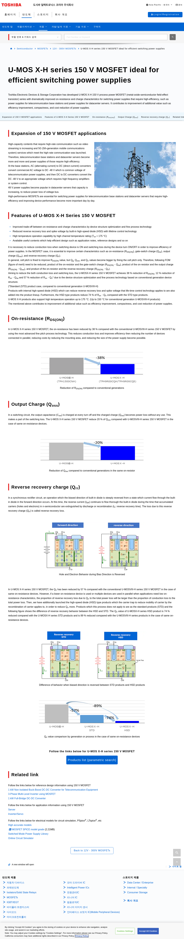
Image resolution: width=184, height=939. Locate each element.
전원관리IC (73, 892)
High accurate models (20, 825)
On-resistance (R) (103, 117)
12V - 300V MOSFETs (64, 48)
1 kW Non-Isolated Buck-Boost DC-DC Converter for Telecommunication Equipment (53, 789)
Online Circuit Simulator (21, 838)
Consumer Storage (137, 892)
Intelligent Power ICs (78, 887)
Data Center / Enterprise (140, 882)
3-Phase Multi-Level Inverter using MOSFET (32, 794)
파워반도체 (13, 887)
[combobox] (115, 37)
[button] (159, 5)
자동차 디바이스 (15, 882)
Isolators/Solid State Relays (21, 892)
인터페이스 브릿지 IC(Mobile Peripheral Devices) (93, 912)
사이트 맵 (177, 867)
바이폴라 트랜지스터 (18, 907)
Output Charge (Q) (128, 117)
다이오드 (11, 912)
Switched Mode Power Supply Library (28, 834)
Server (11, 809)
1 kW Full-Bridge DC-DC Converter (27, 798)
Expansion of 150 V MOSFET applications (22, 117)
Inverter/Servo (15, 814)
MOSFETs (42, 48)
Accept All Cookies (148, 932)
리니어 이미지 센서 (77, 907)
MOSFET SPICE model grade (28, 829)
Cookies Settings (125, 932)
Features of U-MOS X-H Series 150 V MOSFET (67, 117)
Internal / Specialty (137, 887)
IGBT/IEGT (13, 902)
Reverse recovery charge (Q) (155, 117)
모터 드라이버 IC (76, 882)
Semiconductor (25, 48)
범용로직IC (73, 902)
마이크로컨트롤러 (16, 917)
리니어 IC (72, 897)
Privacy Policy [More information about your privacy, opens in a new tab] (81, 937)
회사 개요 (132, 900)
